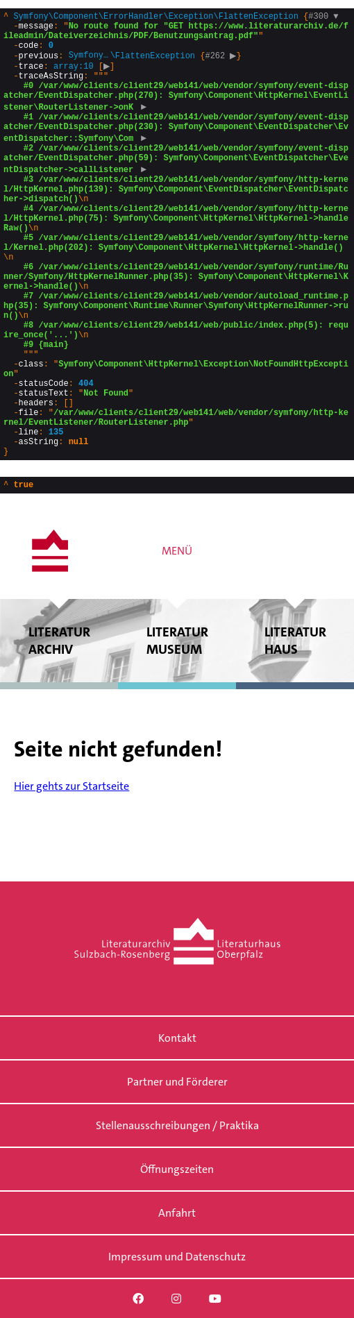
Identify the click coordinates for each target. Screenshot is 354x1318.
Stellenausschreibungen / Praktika (177, 1125)
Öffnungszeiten (177, 1169)
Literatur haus (295, 728)
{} (175, 277)
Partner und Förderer (177, 1081)
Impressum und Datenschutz (177, 1256)
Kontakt (177, 1038)
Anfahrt (177, 1213)
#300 (323, 18)
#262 (222, 65)
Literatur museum (177, 728)
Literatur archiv (59, 728)
